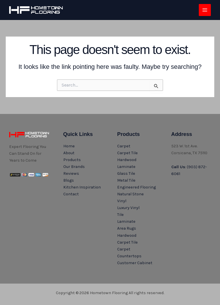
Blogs (68, 180)
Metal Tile (126, 180)
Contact (71, 194)
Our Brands (74, 166)
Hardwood (126, 159)
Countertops (129, 256)
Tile (120, 214)
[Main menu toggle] (205, 10)
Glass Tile (126, 173)
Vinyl (121, 200)
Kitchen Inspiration (82, 187)
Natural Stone (130, 194)
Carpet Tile (127, 153)
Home (69, 146)
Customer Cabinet (134, 262)
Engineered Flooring (136, 187)
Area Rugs (126, 228)
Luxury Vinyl (128, 207)
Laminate (126, 166)
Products (72, 159)
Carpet (123, 146)
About (68, 153)
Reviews (71, 173)
